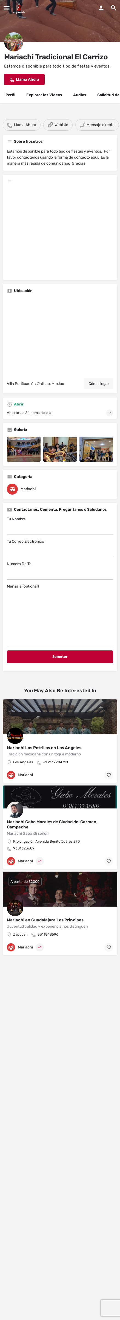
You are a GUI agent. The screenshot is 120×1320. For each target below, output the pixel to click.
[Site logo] (20, 8)
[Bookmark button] (108, 775)
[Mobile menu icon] (6, 8)
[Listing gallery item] (24, 449)
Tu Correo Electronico (60, 548)
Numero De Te (60, 571)
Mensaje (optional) (60, 615)
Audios (79, 95)
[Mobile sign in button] (101, 7)
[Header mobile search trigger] (113, 7)
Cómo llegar (98, 383)
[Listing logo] (13, 41)
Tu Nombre (60, 526)
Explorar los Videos (44, 95)
